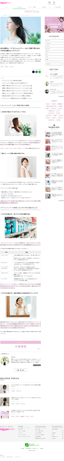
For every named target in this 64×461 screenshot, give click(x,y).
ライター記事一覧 (37, 365)
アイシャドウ (53, 108)
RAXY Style (19, 7)
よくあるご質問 (57, 7)
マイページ (20, 432)
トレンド (60, 108)
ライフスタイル (51, 120)
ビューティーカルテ (22, 434)
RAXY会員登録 (55, 429)
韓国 (47, 108)
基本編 (60, 106)
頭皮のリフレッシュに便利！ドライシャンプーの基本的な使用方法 (17, 93)
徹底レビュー (51, 110)
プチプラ (27, 416)
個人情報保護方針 (28, 448)
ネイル (46, 54)
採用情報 (41, 448)
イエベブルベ (48, 115)
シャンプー (11, 66)
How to (2, 66)
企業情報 (22, 448)
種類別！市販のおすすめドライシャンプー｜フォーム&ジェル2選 (17, 88)
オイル (32, 416)
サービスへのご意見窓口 (39, 434)
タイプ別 (58, 120)
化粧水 (55, 115)
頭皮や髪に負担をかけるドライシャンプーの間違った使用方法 (16, 95)
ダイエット (60, 117)
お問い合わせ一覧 (10, 456)
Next (38, 348)
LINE (53, 434)
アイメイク (47, 46)
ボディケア (47, 48)
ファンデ (53, 117)
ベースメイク (48, 43)
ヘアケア (5, 64)
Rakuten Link (54, 436)
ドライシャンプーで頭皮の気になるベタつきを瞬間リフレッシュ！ (17, 98)
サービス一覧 (2, 456)
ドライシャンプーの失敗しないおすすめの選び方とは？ (15, 83)
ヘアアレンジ (18, 390)
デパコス (47, 117)
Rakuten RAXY (6, 3)
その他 (46, 59)
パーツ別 (60, 115)
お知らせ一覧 (37, 429)
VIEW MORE (61, 96)
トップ (6, 7)
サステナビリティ (18, 456)
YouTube (53, 438)
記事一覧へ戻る (20, 370)
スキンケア (47, 40)
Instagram (54, 432)
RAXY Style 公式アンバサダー (52, 106)
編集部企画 (22, 416)
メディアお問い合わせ (39, 430)
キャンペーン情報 (31, 7)
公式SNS (44, 7)
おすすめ (6, 66)
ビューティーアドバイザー (23, 436)
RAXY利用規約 (38, 436)
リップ (58, 110)
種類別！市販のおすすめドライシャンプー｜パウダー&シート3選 (17, 90)
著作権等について (36, 448)
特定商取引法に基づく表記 (40, 438)
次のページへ (21, 342)
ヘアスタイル (51, 113)
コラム (46, 56)
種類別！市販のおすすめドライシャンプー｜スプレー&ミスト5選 (17, 85)
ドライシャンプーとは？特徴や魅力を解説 (12, 80)
